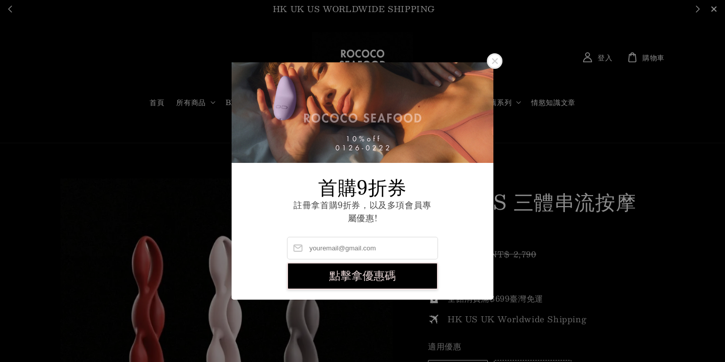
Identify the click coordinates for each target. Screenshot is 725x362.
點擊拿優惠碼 (362, 275)
